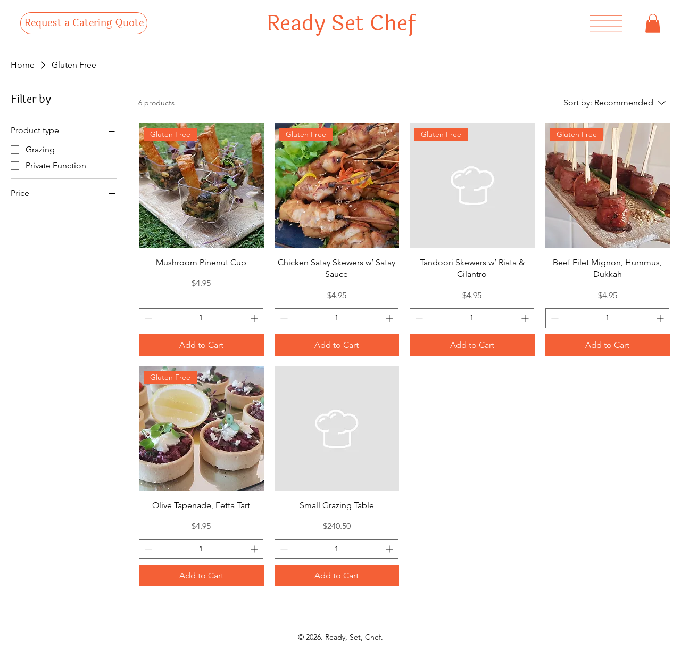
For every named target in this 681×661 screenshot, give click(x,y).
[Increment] (255, 318)
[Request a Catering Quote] (83, 23)
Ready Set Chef (341, 23)
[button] (653, 23)
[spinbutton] (201, 318)
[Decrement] (147, 318)
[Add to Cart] (201, 345)
